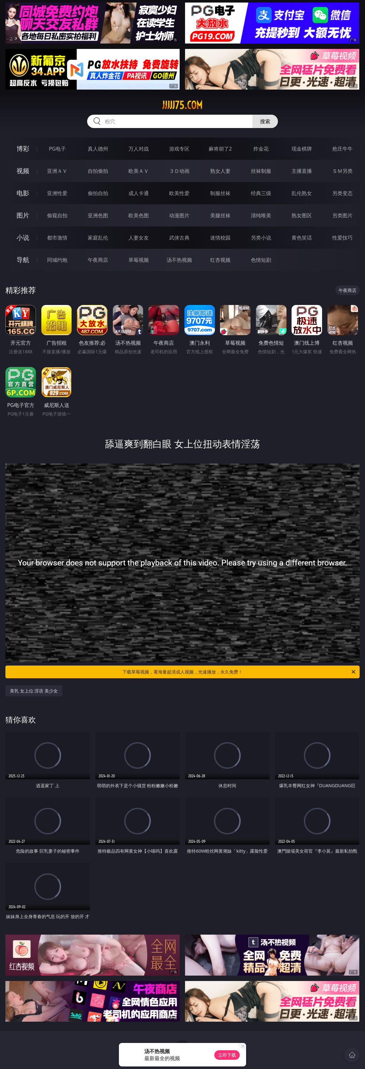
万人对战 (138, 148)
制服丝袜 (220, 193)
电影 (23, 193)
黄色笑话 (302, 237)
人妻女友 (138, 237)
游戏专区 (179, 148)
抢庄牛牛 (342, 148)
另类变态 (342, 193)
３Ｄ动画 (179, 170)
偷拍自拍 (98, 193)
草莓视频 (138, 259)
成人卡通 (138, 193)
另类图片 (342, 215)
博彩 (23, 148)
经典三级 (261, 193)
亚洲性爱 (57, 193)
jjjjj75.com (182, 105)
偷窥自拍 (57, 215)
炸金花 (261, 148)
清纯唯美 (261, 215)
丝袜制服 (261, 170)
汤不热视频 (179, 259)
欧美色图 (138, 215)
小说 (23, 237)
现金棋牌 (302, 148)
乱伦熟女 (302, 193)
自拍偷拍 (98, 170)
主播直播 (302, 170)
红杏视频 (220, 259)
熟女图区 (302, 215)
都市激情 (57, 237)
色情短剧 (261, 259)
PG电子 (57, 148)
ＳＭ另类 (342, 170)
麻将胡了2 (220, 148)
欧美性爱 (179, 193)
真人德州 (98, 148)
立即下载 (227, 1055)
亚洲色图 (98, 215)
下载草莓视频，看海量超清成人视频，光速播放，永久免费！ (239, 672)
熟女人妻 (220, 170)
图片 (23, 215)
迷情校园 (220, 237)
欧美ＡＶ (138, 170)
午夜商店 (98, 259)
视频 (23, 170)
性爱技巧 (342, 237)
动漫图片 (179, 215)
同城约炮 (57, 259)
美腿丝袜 (220, 215)
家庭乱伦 (98, 237)
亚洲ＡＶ (57, 170)
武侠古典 (179, 237)
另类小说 (261, 237)
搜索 (265, 121)
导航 (23, 259)
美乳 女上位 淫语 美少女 (34, 691)
